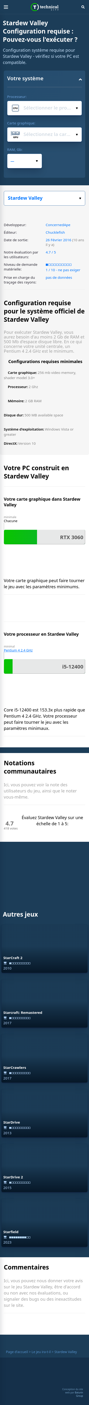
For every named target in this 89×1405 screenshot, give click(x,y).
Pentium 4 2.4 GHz (18, 650)
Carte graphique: (21, 123)
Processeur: (17, 96)
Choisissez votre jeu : (80, 198)
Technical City (44, 7)
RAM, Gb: (15, 149)
